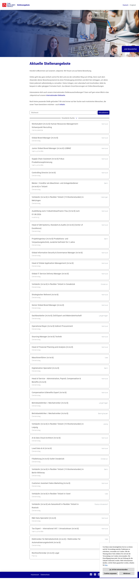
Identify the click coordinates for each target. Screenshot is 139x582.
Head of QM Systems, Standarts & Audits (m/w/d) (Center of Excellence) (57, 226)
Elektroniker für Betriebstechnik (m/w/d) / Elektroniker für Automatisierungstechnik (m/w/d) (56, 541)
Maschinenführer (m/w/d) (43, 357)
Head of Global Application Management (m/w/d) (53, 263)
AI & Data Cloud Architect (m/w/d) (46, 438)
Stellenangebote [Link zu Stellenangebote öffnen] (23, 5)
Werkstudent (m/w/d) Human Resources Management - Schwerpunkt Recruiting (55, 125)
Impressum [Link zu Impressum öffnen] (35, 575)
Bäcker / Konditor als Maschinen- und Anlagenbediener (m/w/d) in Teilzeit (55, 185)
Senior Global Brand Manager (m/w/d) (48, 305)
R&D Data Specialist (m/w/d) (44, 518)
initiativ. (62, 104)
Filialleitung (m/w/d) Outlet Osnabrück (48, 459)
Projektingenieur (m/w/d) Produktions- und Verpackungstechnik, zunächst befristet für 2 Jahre (53, 240)
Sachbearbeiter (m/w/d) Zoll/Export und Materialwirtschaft (57, 315)
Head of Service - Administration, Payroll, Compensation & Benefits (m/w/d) (56, 380)
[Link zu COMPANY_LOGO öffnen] (8, 5)
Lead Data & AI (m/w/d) (42, 448)
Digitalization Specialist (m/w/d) (45, 368)
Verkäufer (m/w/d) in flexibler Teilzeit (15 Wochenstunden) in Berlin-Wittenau (58, 471)
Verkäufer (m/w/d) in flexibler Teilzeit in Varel (51, 494)
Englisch (133, 5)
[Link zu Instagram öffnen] (95, 574)
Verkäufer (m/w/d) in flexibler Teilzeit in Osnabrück (53, 284)
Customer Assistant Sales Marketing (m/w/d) (51, 483)
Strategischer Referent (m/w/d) (45, 294)
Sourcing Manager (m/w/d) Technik (47, 336)
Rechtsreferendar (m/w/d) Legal (45, 553)
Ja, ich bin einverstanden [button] (119, 569)
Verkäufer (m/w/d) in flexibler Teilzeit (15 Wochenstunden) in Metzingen (58, 199)
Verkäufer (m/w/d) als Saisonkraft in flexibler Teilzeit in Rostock (55, 506)
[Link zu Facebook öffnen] (91, 574)
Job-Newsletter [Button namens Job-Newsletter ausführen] (130, 49)
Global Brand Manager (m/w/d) (45, 138)
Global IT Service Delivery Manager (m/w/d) (50, 273)
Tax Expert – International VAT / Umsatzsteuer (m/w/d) (55, 528)
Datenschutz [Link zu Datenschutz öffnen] (45, 575)
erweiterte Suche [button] (70, 118)
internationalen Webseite (55, 95)
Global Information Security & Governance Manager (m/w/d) (57, 252)
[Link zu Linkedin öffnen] (98, 574)
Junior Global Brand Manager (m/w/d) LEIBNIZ (51, 148)
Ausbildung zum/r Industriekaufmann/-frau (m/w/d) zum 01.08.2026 (56, 212)
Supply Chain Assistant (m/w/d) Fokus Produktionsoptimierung (48, 160)
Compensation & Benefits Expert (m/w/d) (49, 392)
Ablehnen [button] (126, 573)
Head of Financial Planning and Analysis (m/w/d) (52, 347)
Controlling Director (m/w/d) (44, 172)
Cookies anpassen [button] (110, 573)
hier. (106, 565)
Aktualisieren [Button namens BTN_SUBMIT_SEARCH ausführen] (103, 113)
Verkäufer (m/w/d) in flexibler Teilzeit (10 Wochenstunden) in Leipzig (58, 425)
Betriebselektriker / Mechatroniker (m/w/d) (50, 403)
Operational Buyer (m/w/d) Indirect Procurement (52, 326)
